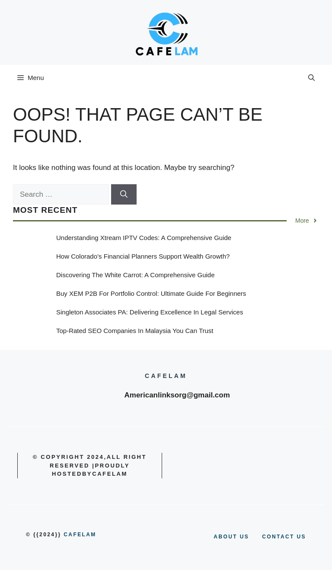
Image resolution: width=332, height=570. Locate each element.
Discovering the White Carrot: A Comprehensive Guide (135, 275)
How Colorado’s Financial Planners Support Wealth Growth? (143, 256)
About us (231, 537)
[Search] (124, 194)
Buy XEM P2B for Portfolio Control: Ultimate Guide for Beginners (151, 293)
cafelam (80, 535)
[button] (311, 78)
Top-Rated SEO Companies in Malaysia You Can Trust (135, 330)
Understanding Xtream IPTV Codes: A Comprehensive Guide (143, 237)
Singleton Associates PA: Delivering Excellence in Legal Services (149, 312)
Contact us (284, 537)
